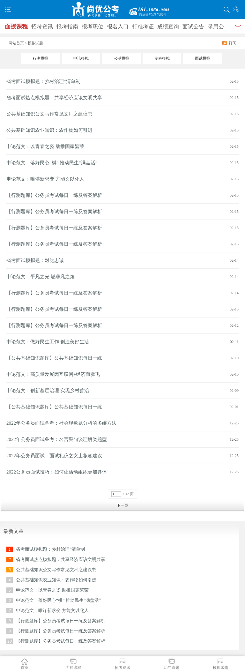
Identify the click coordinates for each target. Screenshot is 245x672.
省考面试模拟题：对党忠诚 (35, 260)
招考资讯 (42, 27)
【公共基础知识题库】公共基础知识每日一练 (54, 358)
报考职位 (92, 27)
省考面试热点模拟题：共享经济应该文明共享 (54, 97)
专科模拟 (162, 58)
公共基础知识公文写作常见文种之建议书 (49, 113)
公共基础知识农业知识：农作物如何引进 (49, 130)
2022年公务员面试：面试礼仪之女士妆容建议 (54, 455)
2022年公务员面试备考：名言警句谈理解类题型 (56, 439)
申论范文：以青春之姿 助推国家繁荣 (45, 146)
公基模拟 (121, 58)
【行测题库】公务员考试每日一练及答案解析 (54, 195)
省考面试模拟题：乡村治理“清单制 (43, 81)
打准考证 (143, 27)
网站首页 (16, 43)
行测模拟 (40, 58)
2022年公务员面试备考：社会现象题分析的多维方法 (61, 423)
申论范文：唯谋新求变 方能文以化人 (45, 179)
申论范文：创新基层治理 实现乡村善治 (47, 390)
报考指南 (67, 27)
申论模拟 (81, 58)
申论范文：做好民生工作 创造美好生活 (47, 341)
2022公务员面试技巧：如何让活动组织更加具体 (56, 471)
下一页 (122, 505)
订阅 (232, 43)
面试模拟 (202, 58)
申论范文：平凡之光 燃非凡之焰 (40, 276)
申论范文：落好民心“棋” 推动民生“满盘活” (51, 162)
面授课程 (16, 26)
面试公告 (193, 27)
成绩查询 (168, 27)
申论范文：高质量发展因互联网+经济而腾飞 (53, 374)
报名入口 (118, 27)
